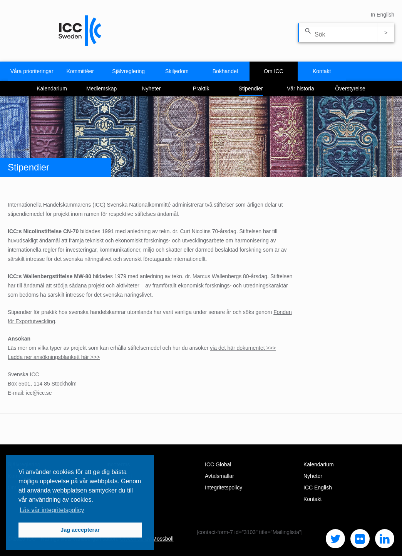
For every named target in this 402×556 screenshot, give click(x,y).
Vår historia (300, 88)
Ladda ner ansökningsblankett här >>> (54, 357)
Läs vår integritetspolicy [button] (52, 510)
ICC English (317, 487)
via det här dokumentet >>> (243, 348)
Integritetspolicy (223, 487)
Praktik (201, 88)
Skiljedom (177, 71)
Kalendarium (52, 88)
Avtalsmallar (219, 476)
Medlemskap (101, 88)
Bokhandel (225, 71)
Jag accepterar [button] (80, 530)
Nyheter (151, 88)
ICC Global (218, 464)
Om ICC (273, 71)
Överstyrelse (350, 88)
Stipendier (251, 88)
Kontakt (322, 71)
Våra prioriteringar (32, 71)
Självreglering (128, 71)
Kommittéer (80, 71)
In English (382, 15)
